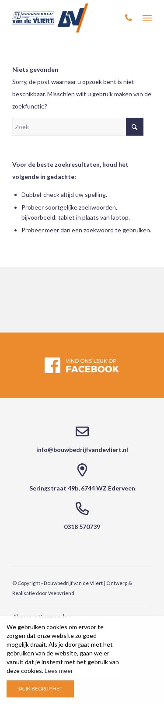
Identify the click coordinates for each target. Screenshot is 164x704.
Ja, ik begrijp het (40, 688)
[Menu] (147, 17)
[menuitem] (147, 17)
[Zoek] (77, 127)
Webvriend (61, 593)
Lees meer (59, 670)
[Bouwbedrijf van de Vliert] (68, 17)
